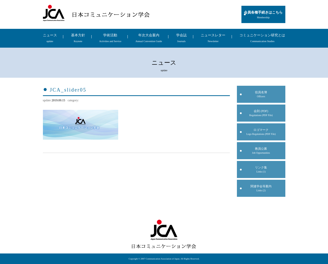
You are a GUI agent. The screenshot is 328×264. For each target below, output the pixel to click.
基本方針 (78, 38)
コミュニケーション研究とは (262, 38)
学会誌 (181, 38)
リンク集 (261, 169)
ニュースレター (213, 38)
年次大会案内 (149, 38)
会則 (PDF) (261, 113)
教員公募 (261, 150)
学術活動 (110, 38)
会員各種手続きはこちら (263, 15)
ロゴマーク (261, 131)
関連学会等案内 (261, 188)
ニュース (50, 38)
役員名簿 (261, 94)
